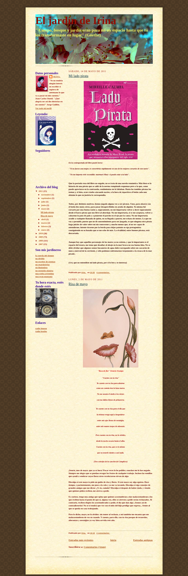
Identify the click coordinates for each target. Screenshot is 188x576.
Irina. (56, 77)
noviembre (46, 194)
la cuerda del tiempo (44, 255)
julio (43, 201)
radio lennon (41, 328)
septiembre (46, 198)
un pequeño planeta (44, 270)
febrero (45, 226)
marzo (44, 223)
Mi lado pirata (47, 212)
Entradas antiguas (143, 540)
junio (44, 205)
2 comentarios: (103, 533)
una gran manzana (44, 276)
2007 (41, 244)
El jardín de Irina (75, 20)
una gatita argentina (44, 273)
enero (44, 230)
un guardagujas (42, 264)
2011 (41, 191)
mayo (44, 209)
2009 (41, 237)
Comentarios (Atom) (95, 547)
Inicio (113, 540)
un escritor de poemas (45, 261)
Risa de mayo (47, 216)
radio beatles (41, 331)
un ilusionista (41, 267)
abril (43, 219)
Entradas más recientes (81, 540)
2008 (41, 240)
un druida (40, 258)
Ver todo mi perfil (43, 108)
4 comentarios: (103, 272)
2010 (41, 233)
